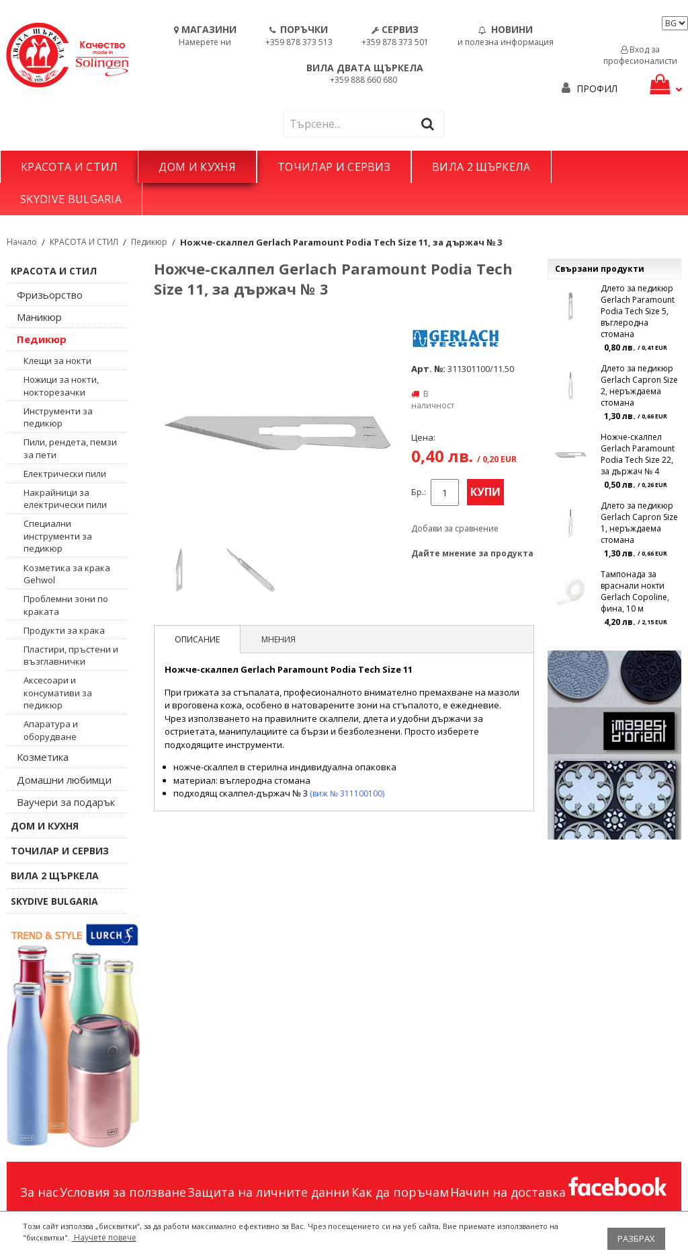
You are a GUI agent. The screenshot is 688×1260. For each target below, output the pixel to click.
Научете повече (104, 1237)
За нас (39, 1192)
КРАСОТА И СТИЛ (69, 166)
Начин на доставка (508, 1192)
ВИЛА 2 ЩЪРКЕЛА (481, 166)
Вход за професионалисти (640, 55)
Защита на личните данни (268, 1192)
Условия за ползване (123, 1192)
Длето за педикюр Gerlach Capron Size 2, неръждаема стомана (639, 385)
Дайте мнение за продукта (472, 553)
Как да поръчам (400, 1192)
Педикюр (149, 242)
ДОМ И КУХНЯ (197, 166)
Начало (22, 242)
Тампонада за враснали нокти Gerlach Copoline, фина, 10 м (635, 591)
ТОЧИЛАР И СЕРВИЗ (333, 166)
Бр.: (418, 492)
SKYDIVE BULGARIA (71, 199)
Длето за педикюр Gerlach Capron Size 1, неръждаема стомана (639, 523)
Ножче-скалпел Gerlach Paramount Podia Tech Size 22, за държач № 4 (638, 454)
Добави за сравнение (455, 528)
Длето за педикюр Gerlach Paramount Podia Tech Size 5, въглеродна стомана (638, 311)
